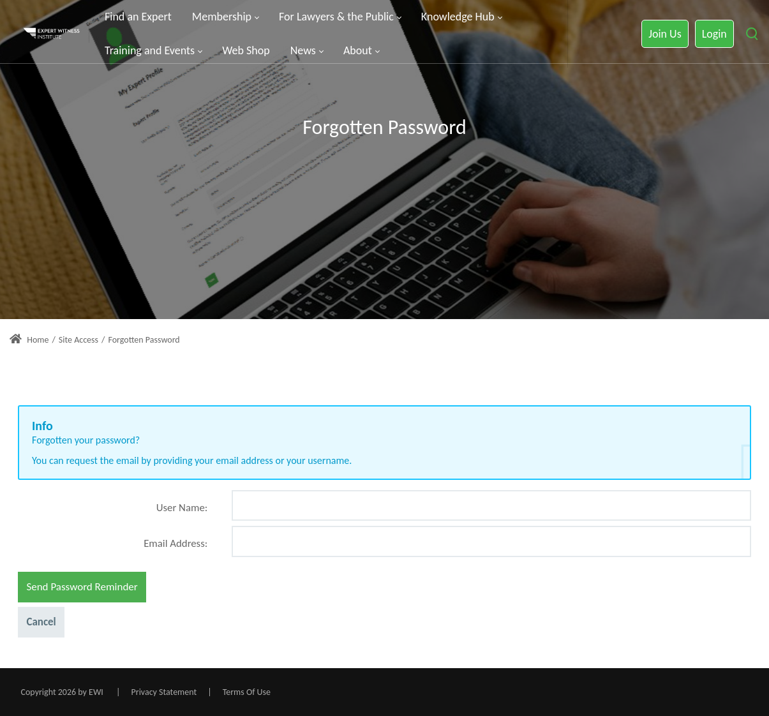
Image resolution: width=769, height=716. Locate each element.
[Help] (206, 513)
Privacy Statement (164, 692)
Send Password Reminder (81, 586)
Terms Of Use (247, 692)
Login (714, 34)
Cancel (41, 622)
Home (29, 339)
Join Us (664, 34)
